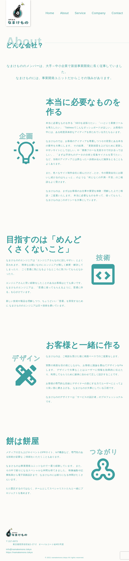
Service (80, 13)
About (64, 13)
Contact (117, 13)
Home (50, 13)
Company (99, 13)
